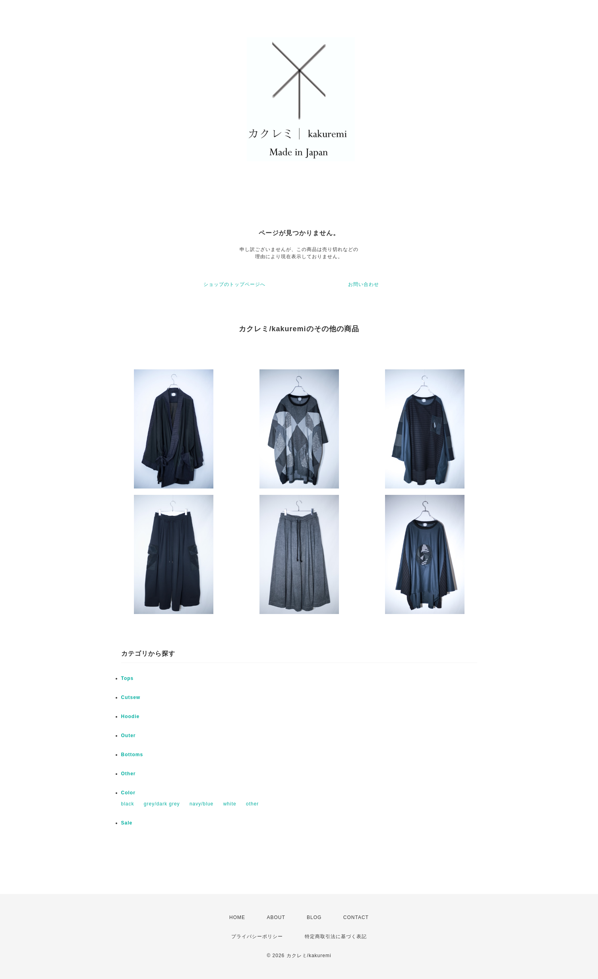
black (127, 804)
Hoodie (130, 716)
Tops (127, 678)
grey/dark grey (162, 804)
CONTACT (356, 917)
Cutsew (131, 697)
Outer (128, 735)
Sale (127, 823)
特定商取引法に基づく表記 (336, 936)
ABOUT (276, 917)
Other (128, 773)
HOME (237, 917)
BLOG (314, 917)
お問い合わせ (363, 284)
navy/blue (201, 804)
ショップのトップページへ (234, 284)
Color (128, 793)
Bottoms (132, 754)
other (252, 804)
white (229, 804)
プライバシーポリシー (257, 936)
